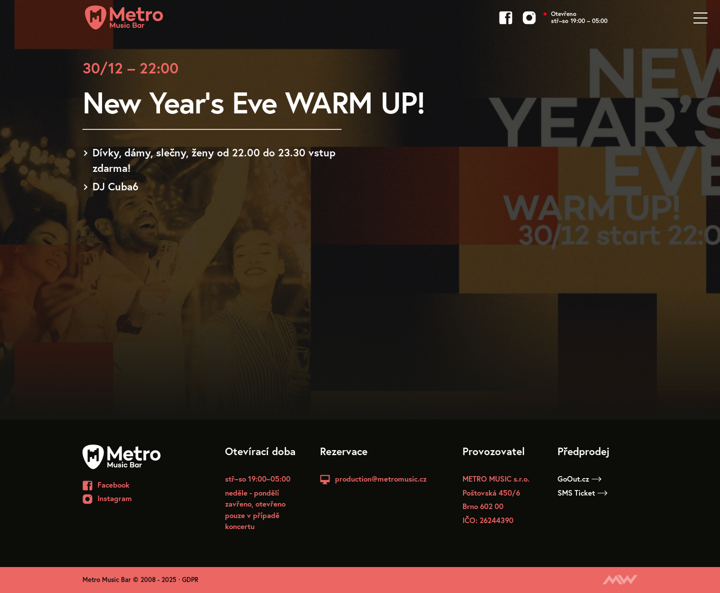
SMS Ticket (583, 493)
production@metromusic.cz (380, 479)
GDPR (190, 580)
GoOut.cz (580, 479)
